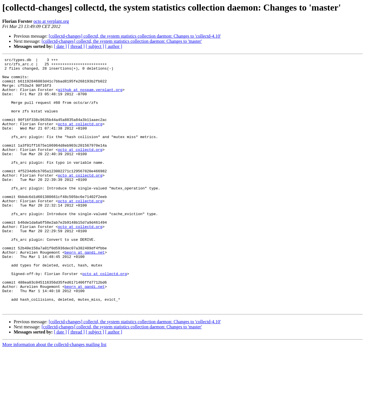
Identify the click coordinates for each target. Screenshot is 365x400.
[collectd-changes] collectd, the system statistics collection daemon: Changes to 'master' (122, 41)
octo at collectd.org (80, 137)
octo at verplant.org (51, 21)
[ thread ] (76, 46)
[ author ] (113, 46)
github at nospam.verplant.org (90, 96)
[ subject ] (95, 46)
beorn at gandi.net (84, 291)
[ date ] (60, 46)
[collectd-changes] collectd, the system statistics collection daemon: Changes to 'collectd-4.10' (135, 36)
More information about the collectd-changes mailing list (54, 395)
